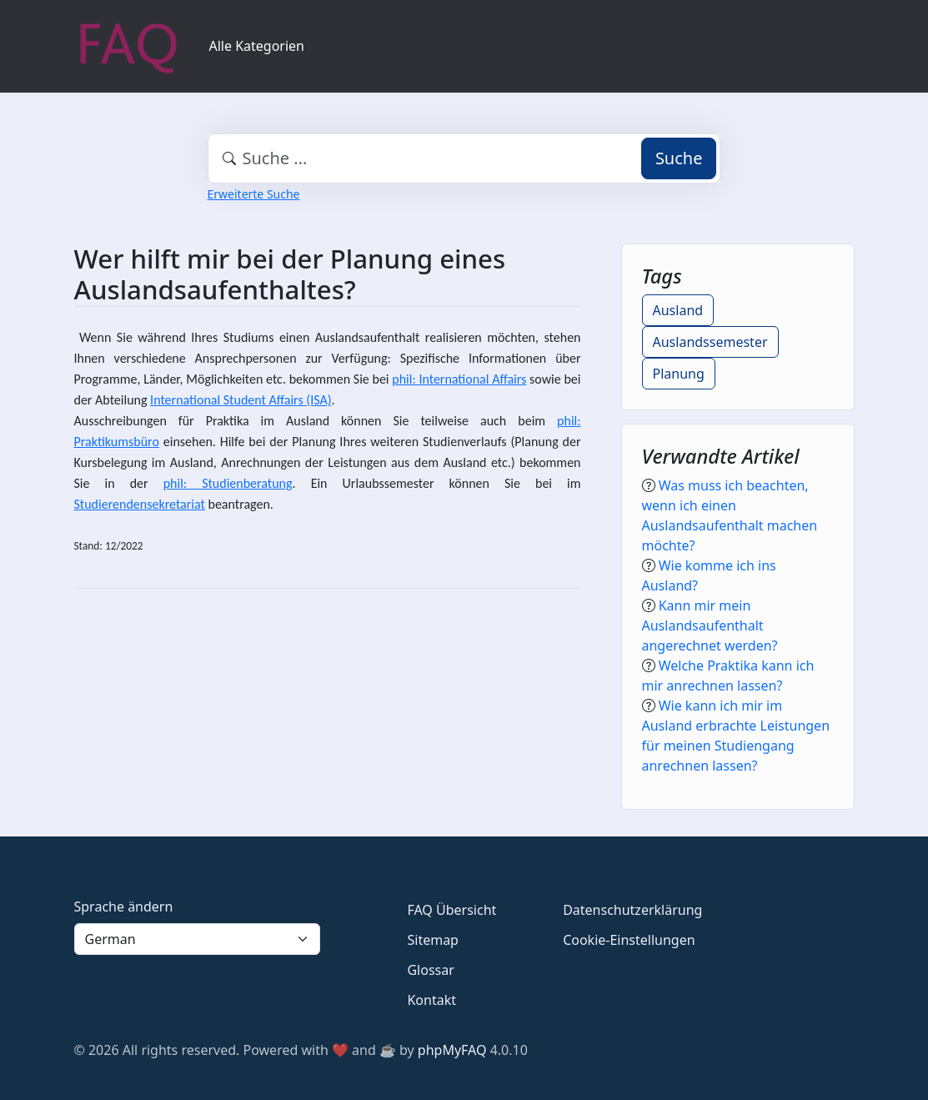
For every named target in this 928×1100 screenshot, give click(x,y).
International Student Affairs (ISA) (240, 400)
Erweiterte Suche (254, 194)
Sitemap (433, 940)
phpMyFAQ (452, 1050)
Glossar (430, 970)
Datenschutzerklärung (632, 910)
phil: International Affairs (459, 379)
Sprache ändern (123, 906)
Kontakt (431, 1000)
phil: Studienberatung (228, 483)
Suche (679, 158)
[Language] (197, 939)
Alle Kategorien (257, 46)
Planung (679, 373)
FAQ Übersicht (451, 910)
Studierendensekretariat (139, 504)
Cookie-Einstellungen (629, 940)
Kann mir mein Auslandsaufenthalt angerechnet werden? (710, 625)
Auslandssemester (710, 342)
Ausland (678, 310)
